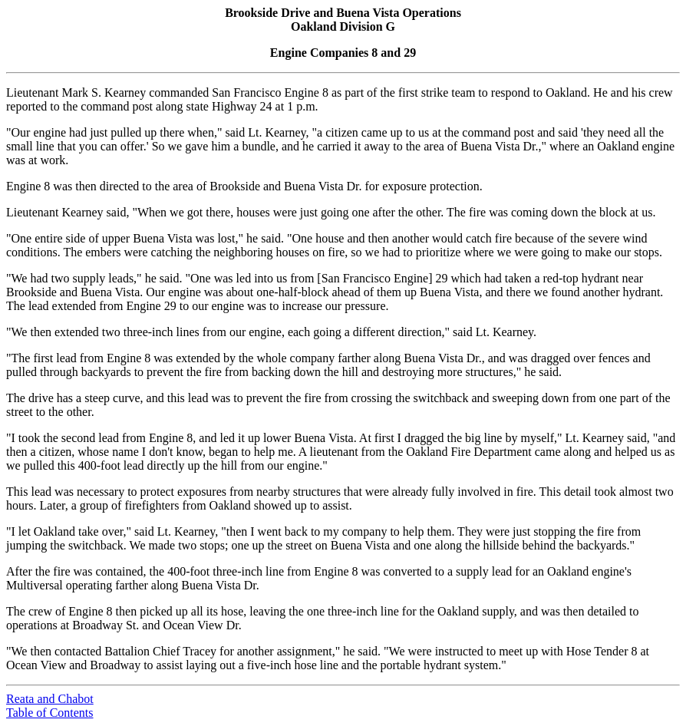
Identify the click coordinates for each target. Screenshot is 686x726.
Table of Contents (50, 712)
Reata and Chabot (50, 698)
